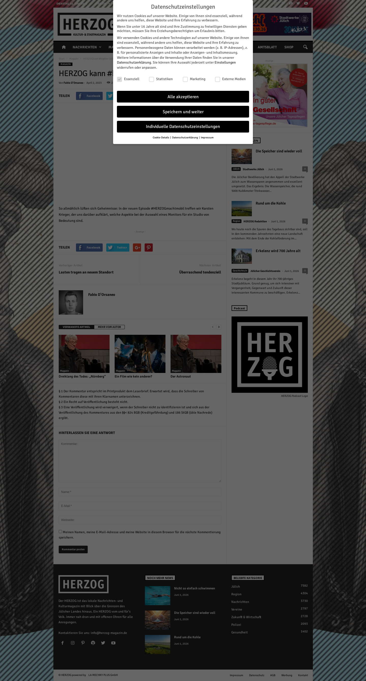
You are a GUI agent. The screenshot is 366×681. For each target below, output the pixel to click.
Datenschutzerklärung (134, 62)
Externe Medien (230, 79)
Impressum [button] (207, 137)
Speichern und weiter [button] (183, 111)
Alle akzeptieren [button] (183, 96)
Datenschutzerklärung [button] (185, 137)
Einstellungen (225, 62)
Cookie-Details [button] (161, 137)
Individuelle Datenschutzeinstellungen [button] (183, 126)
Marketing (194, 79)
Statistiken (161, 79)
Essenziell (128, 79)
